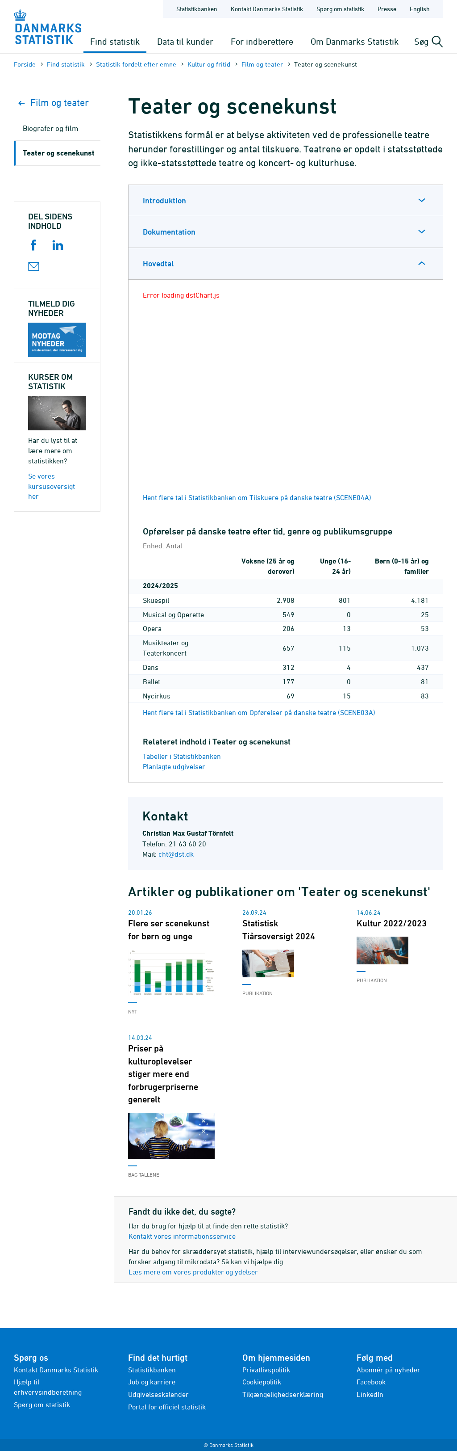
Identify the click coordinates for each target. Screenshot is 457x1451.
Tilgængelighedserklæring (282, 1394)
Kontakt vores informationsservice (182, 1236)
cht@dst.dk (176, 854)
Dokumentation (169, 231)
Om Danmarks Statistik (355, 41)
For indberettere (262, 41)
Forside (25, 64)
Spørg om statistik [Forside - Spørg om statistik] (340, 9)
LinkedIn (370, 1394)
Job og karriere (151, 1382)
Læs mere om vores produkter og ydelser (193, 1272)
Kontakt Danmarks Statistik (56, 1370)
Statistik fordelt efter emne (136, 64)
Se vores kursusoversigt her (51, 486)
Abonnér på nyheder (388, 1370)
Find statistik (115, 41)
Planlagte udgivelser (174, 766)
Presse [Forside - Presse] (387, 9)
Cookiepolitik (261, 1382)
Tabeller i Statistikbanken (182, 756)
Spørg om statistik (42, 1405)
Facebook (371, 1382)
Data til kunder (185, 41)
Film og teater (262, 64)
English (420, 9)
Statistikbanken (196, 9)
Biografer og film (50, 128)
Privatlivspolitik (266, 1370)
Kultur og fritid (208, 64)
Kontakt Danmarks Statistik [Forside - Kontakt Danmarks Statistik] (267, 9)
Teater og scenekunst (59, 152)
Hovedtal (158, 263)
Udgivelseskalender (158, 1394)
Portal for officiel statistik (167, 1407)
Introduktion (164, 200)
